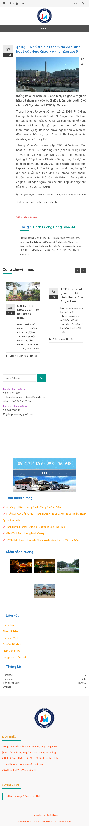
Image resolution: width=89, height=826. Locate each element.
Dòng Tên (8, 624)
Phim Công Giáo (12, 650)
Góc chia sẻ (59, 339)
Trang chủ (37, 814)
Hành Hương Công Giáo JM (43, 202)
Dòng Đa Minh (10, 637)
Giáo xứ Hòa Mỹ (12, 644)
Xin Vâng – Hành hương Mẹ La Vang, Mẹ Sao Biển (33, 507)
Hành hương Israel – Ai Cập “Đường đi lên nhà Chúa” (36, 526)
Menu (74, 3)
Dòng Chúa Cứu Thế (14, 657)
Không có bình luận (76, 194)
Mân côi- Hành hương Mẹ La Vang (25, 533)
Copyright (24, 821)
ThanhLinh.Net (11, 631)
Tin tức (59, 194)
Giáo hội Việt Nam (19, 355)
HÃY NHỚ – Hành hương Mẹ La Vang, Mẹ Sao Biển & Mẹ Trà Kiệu (42, 539)
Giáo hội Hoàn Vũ (45, 194)
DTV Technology (61, 821)
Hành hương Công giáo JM (23, 796)
